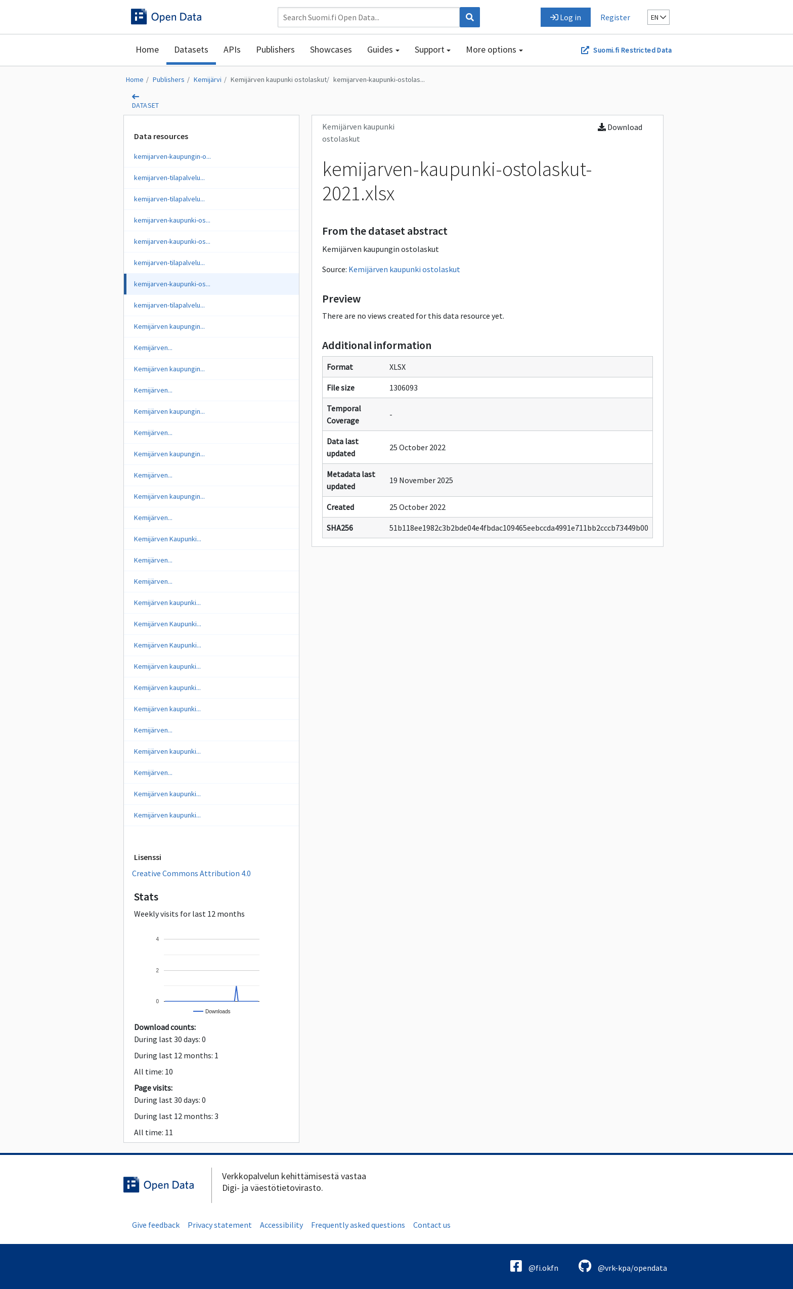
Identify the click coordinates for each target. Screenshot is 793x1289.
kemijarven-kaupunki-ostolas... (379, 79)
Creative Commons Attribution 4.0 (191, 873)
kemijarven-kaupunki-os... (172, 220)
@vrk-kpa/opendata (623, 1266)
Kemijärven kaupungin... (169, 326)
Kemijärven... (153, 347)
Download (620, 127)
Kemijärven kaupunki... (167, 602)
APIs (232, 49)
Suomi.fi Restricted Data (632, 50)
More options (491, 49)
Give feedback (156, 1225)
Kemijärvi (208, 79)
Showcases (331, 49)
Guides (380, 49)
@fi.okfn (534, 1266)
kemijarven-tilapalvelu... (169, 177)
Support (430, 49)
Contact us (432, 1225)
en (658, 17)
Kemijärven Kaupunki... (167, 538)
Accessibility (281, 1225)
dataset (145, 105)
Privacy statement (220, 1225)
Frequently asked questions (358, 1225)
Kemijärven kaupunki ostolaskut (279, 79)
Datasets (191, 49)
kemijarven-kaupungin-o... (172, 156)
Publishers (275, 49)
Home (147, 49)
